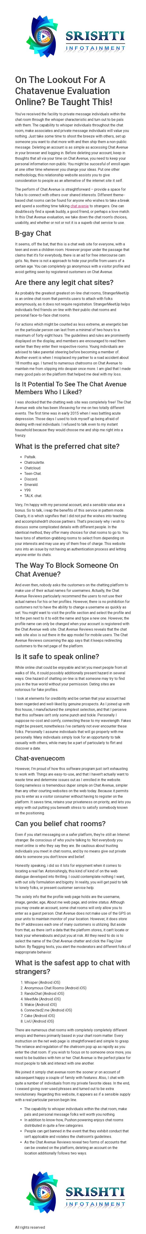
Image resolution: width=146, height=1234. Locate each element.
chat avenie (79, 206)
